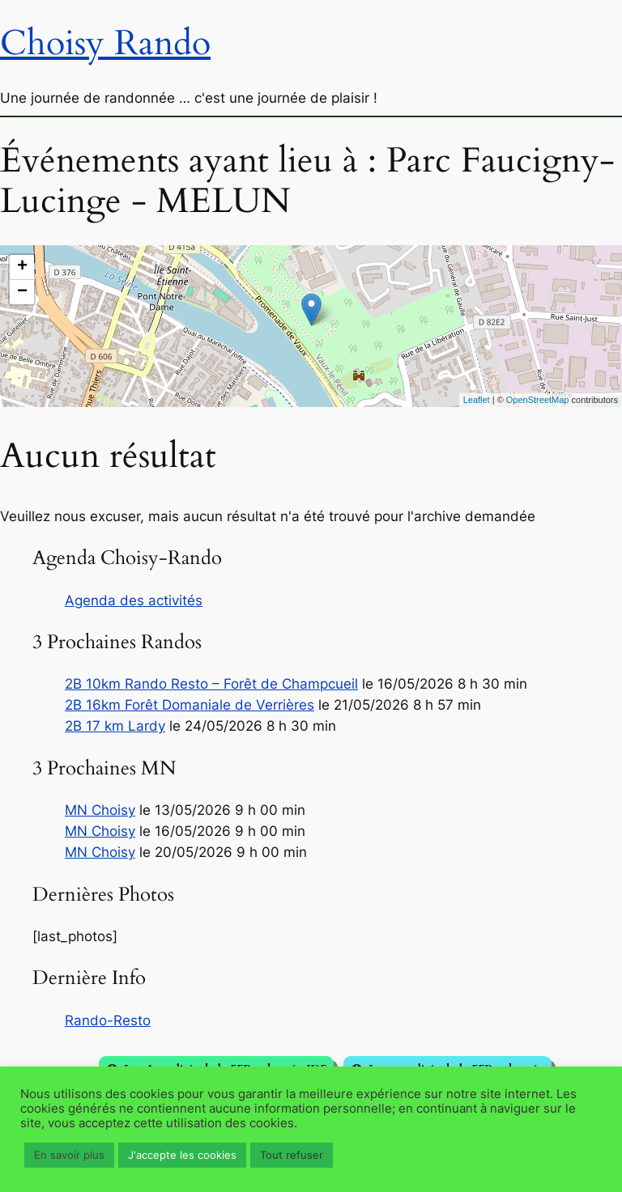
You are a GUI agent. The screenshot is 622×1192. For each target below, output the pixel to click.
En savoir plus (69, 1154)
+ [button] (22, 267)
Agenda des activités (133, 600)
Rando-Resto (108, 1020)
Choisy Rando (105, 43)
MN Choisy (100, 810)
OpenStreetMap (537, 400)
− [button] (22, 292)
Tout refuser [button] (291, 1154)
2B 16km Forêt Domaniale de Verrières (189, 705)
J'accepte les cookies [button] (182, 1154)
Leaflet (476, 400)
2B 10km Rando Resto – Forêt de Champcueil (211, 684)
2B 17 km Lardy (115, 726)
